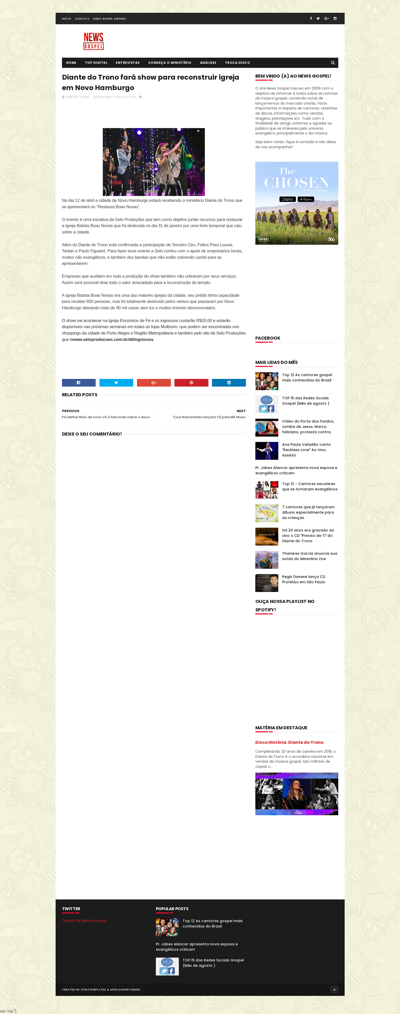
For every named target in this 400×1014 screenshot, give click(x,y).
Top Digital (96, 62)
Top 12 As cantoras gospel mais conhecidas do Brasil (307, 377)
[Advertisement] (155, 115)
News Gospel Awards (109, 19)
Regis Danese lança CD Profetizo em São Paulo (303, 579)
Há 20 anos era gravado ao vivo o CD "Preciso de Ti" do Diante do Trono (308, 535)
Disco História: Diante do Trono (289, 742)
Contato (82, 19)
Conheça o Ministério (170, 62)
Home (71, 62)
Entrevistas (128, 62)
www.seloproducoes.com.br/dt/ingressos (112, 339)
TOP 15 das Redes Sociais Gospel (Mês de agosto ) (305, 400)
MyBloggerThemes (125, 989)
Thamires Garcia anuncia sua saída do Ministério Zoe (309, 556)
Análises (208, 62)
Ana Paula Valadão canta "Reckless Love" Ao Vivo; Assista (306, 450)
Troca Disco (237, 62)
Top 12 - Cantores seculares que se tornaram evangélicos (310, 486)
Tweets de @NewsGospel (84, 920)
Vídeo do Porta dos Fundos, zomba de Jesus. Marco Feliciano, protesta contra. (308, 427)
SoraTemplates (93, 989)
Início (66, 19)
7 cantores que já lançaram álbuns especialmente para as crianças (308, 512)
